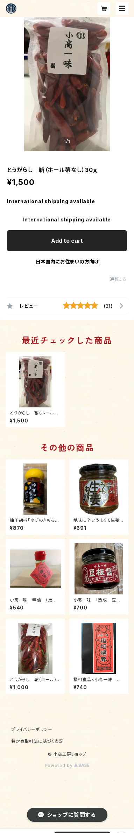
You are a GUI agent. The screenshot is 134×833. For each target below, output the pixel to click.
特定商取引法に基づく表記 (37, 741)
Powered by (67, 765)
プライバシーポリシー (31, 729)
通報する (118, 279)
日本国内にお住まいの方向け (67, 262)
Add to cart (67, 240)
